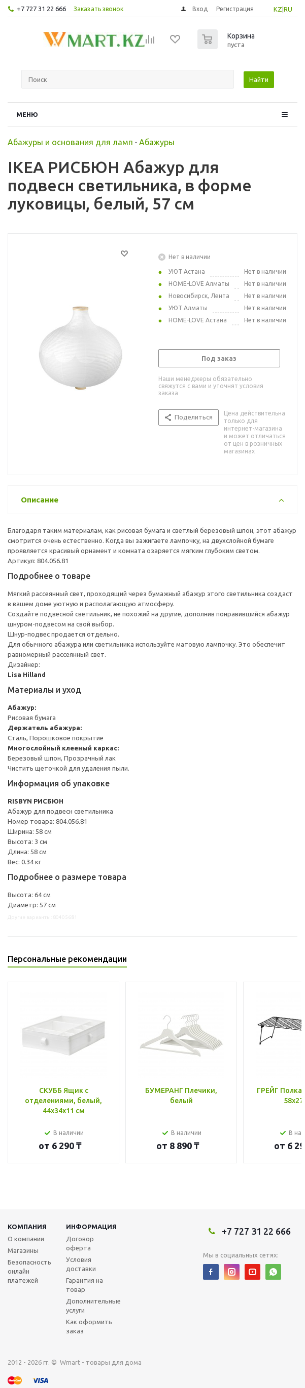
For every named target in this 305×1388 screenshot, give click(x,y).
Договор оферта (80, 1243)
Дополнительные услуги (93, 1305)
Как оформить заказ (89, 1326)
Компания (27, 1226)
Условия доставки (81, 1264)
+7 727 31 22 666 (41, 8)
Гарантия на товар (84, 1285)
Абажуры (157, 142)
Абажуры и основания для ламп (70, 142)
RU (288, 9)
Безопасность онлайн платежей (29, 1271)
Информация (91, 1226)
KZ (278, 9)
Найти (258, 79)
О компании (26, 1238)
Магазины (23, 1250)
